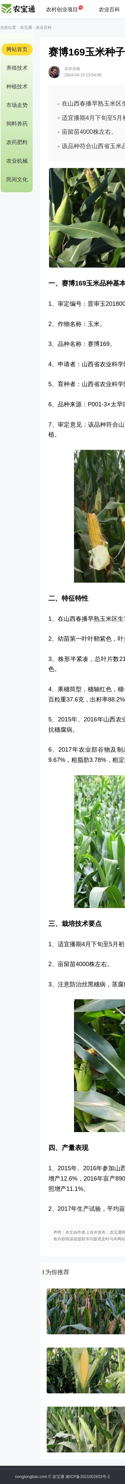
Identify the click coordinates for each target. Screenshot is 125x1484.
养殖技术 (17, 68)
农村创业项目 (62, 9)
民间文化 (17, 179)
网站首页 (17, 49)
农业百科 (109, 9)
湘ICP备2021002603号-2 (87, 1476)
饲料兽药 (17, 123)
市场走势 (17, 105)
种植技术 (17, 86)
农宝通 (26, 27)
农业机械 (17, 161)
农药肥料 (17, 142)
